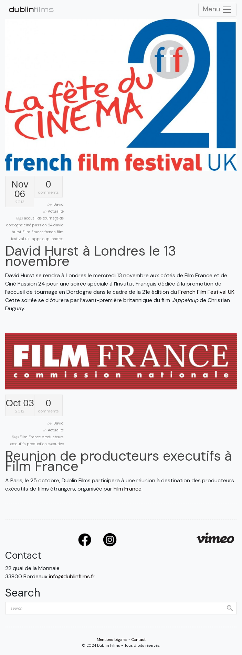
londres (57, 238)
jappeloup (41, 238)
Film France (33, 231)
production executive (45, 443)
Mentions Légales (112, 639)
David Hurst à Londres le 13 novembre (90, 256)
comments (48, 187)
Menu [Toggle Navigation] (217, 9)
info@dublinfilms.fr (72, 576)
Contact (138, 639)
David (58, 204)
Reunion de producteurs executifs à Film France (118, 461)
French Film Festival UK (206, 292)
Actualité (56, 211)
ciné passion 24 (38, 225)
